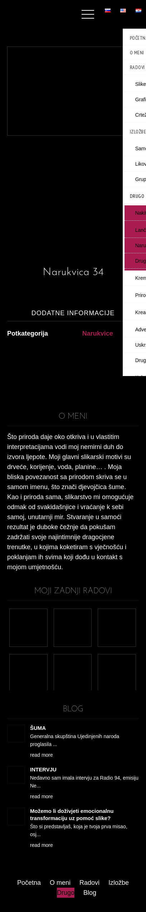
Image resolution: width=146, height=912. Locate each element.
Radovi (89, 882)
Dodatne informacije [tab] (73, 313)
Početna (29, 882)
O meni (60, 882)
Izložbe (118, 882)
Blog (89, 892)
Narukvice (97, 333)
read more (41, 755)
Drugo (65, 892)
